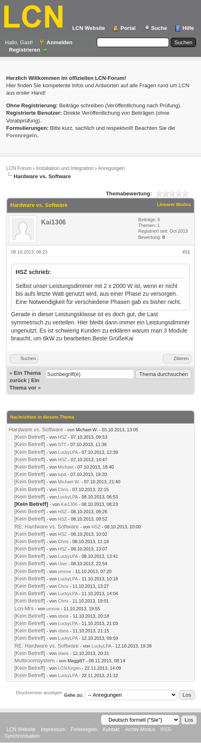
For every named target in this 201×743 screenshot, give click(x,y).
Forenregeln (84, 729)
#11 (186, 251)
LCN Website (88, 28)
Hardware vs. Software (36, 429)
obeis (63, 616)
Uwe (62, 563)
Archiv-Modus (140, 729)
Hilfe (188, 28)
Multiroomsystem (34, 660)
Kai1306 (53, 222)
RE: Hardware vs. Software (46, 526)
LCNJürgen (69, 668)
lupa (62, 474)
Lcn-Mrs (24, 608)
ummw (64, 571)
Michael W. (69, 481)
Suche (159, 28)
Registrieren (24, 50)
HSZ (62, 437)
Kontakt (111, 729)
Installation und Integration (65, 168)
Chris (63, 489)
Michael (65, 466)
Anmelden (60, 42)
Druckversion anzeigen (39, 692)
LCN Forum (19, 168)
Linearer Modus (174, 204)
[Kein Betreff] (29, 437)
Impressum (53, 729)
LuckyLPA (68, 452)
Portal (128, 28)
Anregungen (111, 168)
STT (62, 444)
